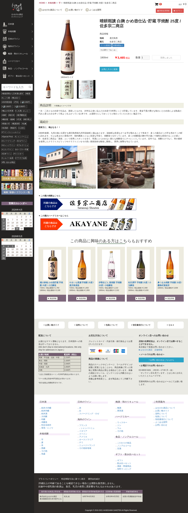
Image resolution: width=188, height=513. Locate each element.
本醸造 (44, 422)
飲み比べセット (124, 463)
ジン (119, 425)
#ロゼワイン (22, 141)
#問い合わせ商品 (8, 162)
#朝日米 (12, 115)
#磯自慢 (5, 119)
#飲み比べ (16, 98)
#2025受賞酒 (7, 102)
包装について (161, 416)
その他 (44, 451)
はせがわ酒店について (52, 10)
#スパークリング (8, 141)
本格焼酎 (52, 3)
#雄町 (4, 115)
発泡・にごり (47, 428)
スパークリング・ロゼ (89, 413)
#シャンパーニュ (21, 137)
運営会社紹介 (94, 479)
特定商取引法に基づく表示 (73, 479)
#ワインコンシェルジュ (11, 132)
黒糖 (43, 448)
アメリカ (83, 437)
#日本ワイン (6, 154)
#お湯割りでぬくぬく (109, 50)
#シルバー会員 (7, 158)
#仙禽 (24, 124)
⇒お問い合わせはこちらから (161, 360)
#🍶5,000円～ (7, 107)
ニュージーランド (87, 445)
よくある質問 (95, 10)
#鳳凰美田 (16, 124)
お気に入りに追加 (110, 69)
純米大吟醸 (46, 408)
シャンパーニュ (88, 428)
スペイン (83, 434)
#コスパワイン (7, 150)
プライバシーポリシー (48, 479)
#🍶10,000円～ (21, 107)
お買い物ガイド (76, 10)
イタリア (83, 431)
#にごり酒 (6, 98)
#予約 (16, 102)
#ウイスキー (18, 154)
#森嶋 (12, 119)
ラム (119, 428)
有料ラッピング (124, 469)
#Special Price (7, 137)
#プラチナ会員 (21, 158)
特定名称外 (46, 425)
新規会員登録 (163, 11)
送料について (161, 413)
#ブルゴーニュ (22, 145)
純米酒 (44, 413)
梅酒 (119, 408)
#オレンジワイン (8, 145)
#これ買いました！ (22, 111)
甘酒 (119, 448)
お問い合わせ (161, 425)
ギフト (120, 460)
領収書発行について (164, 419)
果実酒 (120, 411)
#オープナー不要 (21, 150)
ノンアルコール (124, 446)
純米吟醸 (45, 411)
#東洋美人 (27, 119)
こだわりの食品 (124, 443)
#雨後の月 (6, 124)
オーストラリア (86, 439)
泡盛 (43, 454)
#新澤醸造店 (21, 115)
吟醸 (43, 419)
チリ (81, 442)
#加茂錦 (5, 128)
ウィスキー (122, 422)
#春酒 (28, 94)
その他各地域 (85, 448)
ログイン (178, 11)
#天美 (19, 119)
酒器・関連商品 (124, 466)
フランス (83, 425)
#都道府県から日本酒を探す (12, 94)
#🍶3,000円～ (26, 102)
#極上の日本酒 (7, 111)
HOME (42, 3)
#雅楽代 (13, 128)
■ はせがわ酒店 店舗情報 (150, 350)
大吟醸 (44, 416)
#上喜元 (22, 128)
